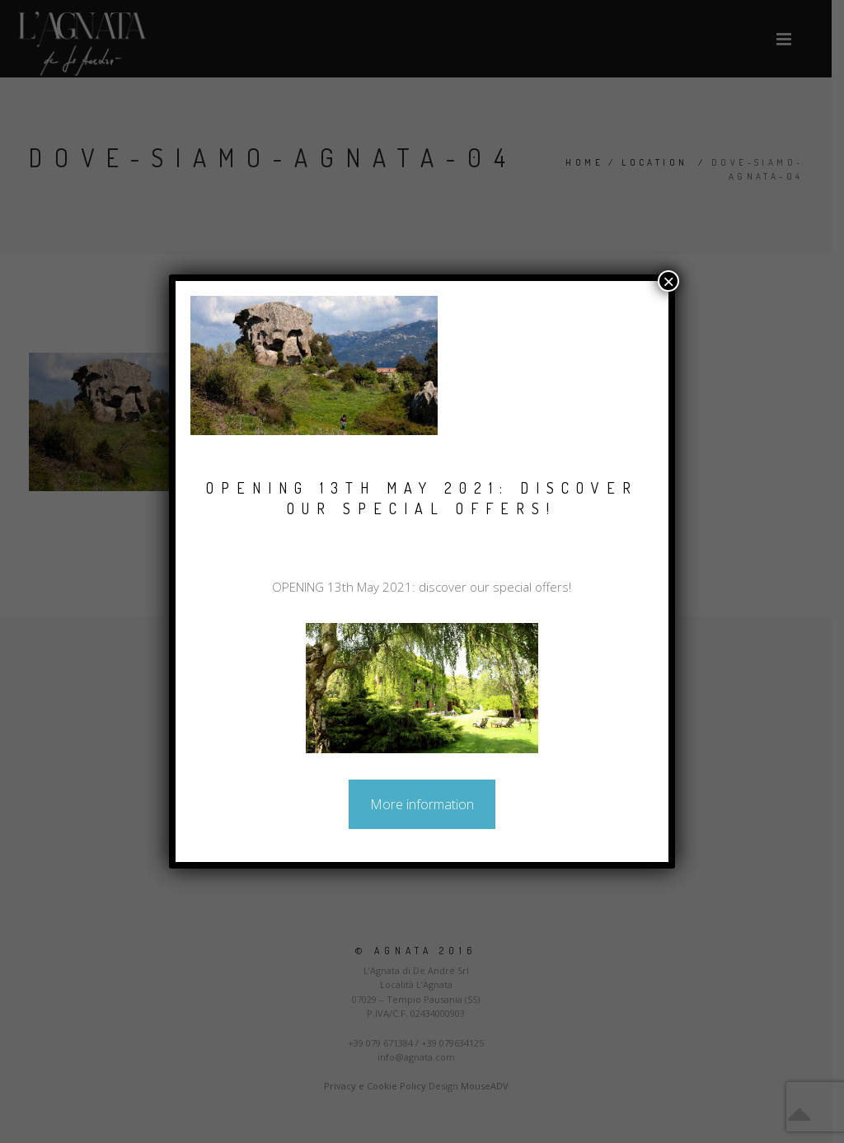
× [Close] (668, 281)
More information (422, 804)
